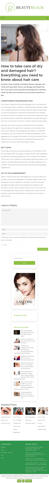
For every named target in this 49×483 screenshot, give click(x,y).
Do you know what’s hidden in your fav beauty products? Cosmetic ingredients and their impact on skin (24, 385)
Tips (2, 458)
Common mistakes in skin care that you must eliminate (28, 341)
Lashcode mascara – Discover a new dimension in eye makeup (36, 463)
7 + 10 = (4, 245)
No (23, 480)
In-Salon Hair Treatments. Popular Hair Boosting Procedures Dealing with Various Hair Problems (24, 349)
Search (24, 263)
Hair (2, 455)
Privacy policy (28, 480)
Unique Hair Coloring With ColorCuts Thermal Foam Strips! (27, 358)
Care (2, 450)
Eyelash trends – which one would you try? (6, 420)
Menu (3, 18)
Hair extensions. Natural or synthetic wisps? (30, 420)
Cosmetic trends (6, 452)
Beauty (3, 447)
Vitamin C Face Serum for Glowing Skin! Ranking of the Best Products (35, 454)
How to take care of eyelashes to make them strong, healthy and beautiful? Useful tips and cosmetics (24, 375)
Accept (19, 480)
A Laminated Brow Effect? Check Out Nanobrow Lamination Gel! (34, 448)
